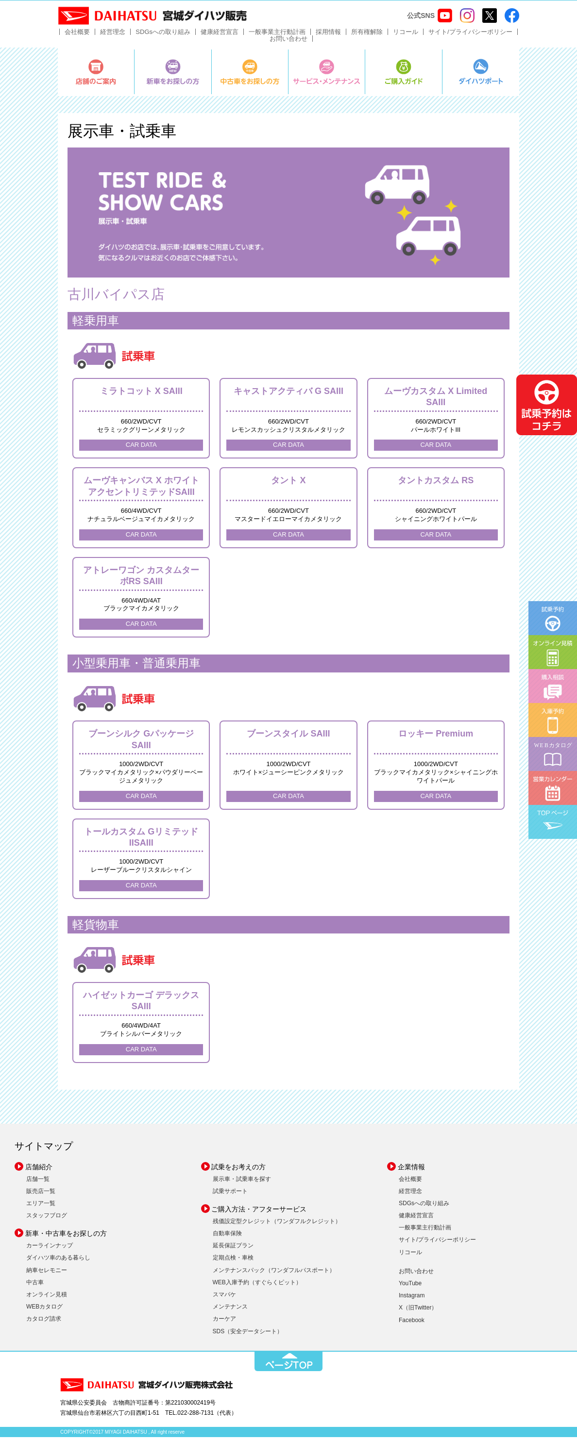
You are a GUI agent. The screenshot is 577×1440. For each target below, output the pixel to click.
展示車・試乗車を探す (242, 1181)
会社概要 (77, 35)
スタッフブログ (46, 1218)
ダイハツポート (480, 75)
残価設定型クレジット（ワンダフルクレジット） (277, 1224)
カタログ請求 (43, 1322)
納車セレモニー (46, 1273)
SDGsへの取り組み (163, 35)
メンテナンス (230, 1310)
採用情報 (328, 35)
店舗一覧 (38, 1181)
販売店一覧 (40, 1194)
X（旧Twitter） (418, 1311)
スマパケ (224, 1297)
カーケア (224, 1322)
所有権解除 (367, 35)
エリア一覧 (40, 1206)
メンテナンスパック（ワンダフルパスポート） (274, 1273)
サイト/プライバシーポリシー (470, 35)
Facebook (411, 1323)
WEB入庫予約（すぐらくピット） (257, 1285)
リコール (405, 35)
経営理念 (112, 35)
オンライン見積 (46, 1297)
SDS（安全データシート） (248, 1334)
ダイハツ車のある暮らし (58, 1261)
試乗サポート (230, 1194)
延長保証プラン (233, 1248)
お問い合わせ (288, 42)
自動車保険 (227, 1236)
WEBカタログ (44, 1310)
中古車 (35, 1285)
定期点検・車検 (233, 1261)
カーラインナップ (49, 1248)
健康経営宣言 (219, 35)
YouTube (410, 1286)
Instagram (411, 1298)
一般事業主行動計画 (277, 35)
